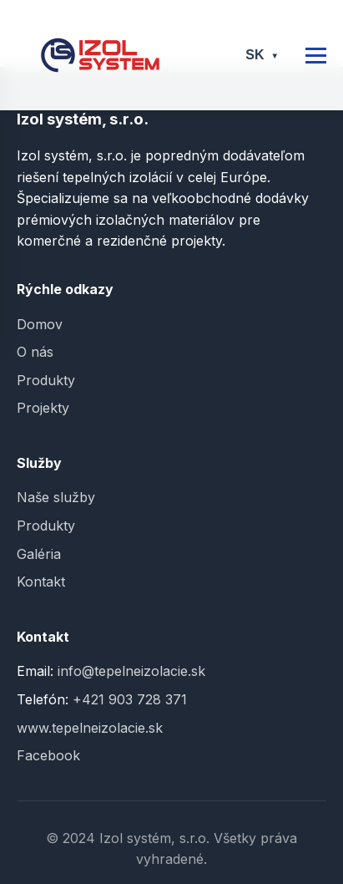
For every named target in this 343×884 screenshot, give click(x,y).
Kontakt (41, 581)
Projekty (43, 407)
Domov (40, 324)
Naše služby (56, 497)
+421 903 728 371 (130, 699)
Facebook (48, 755)
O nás (35, 351)
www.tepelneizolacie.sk (90, 727)
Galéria (39, 554)
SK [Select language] (262, 55)
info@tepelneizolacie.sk (131, 671)
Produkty (46, 380)
